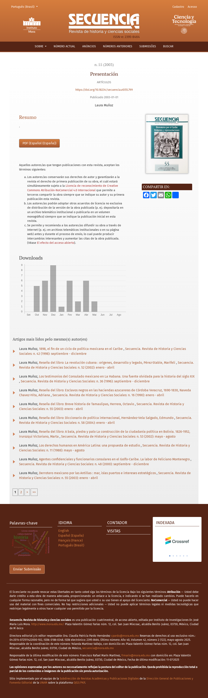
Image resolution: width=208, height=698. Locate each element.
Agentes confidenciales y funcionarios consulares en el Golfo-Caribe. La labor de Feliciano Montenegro (115, 459)
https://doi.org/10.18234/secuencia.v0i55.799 (104, 90)
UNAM (43, 682)
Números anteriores (117, 46)
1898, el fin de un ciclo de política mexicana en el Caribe (81, 349)
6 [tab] (187, 556)
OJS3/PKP (79, 682)
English (63, 531)
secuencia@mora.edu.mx (98, 648)
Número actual (64, 46)
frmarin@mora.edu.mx (135, 655)
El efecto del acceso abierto (55, 243)
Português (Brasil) (25, 6)
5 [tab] (184, 556)
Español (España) (71, 535)
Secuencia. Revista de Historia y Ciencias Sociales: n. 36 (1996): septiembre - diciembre (85, 381)
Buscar (168, 46)
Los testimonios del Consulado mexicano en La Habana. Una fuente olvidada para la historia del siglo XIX (117, 376)
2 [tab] (173, 556)
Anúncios (89, 46)
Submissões (147, 46)
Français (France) (70, 540)
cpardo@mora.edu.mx (125, 636)
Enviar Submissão (27, 569)
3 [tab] (177, 556)
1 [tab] (170, 556)
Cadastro (178, 7)
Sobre (39, 46)
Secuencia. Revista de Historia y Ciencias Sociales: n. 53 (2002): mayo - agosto (118, 436)
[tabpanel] (177, 540)
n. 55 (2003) (104, 64)
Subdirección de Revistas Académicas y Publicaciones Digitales (99, 678)
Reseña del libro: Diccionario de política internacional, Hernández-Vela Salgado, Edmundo (106, 418)
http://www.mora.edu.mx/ (47, 624)
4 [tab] (180, 556)
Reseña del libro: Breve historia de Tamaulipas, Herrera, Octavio (87, 404)
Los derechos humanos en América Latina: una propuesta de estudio (90, 445)
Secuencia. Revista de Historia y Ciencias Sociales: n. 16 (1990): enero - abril (108, 395)
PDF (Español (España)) (39, 143)
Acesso (192, 7)
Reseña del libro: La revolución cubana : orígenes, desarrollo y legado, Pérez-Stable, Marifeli (107, 363)
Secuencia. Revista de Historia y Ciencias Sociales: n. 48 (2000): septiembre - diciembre (84, 464)
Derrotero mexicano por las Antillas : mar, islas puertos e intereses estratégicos (98, 473)
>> (34, 492)
